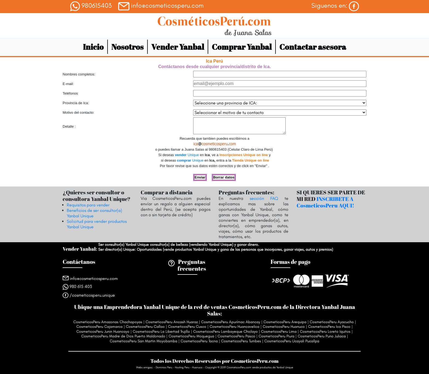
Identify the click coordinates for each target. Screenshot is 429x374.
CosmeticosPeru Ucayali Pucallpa (291, 341)
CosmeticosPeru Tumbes (241, 341)
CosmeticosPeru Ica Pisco (329, 326)
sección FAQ (264, 198)
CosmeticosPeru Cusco (187, 326)
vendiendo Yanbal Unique (211, 244)
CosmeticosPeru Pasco (236, 336)
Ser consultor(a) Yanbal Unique (123, 244)
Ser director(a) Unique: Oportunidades (130, 249)
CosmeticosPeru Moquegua (191, 336)
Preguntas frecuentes (192, 265)
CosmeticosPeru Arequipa (284, 322)
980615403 (91, 6)
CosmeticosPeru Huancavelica (234, 326)
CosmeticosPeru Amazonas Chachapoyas (107, 322)
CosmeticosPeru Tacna (199, 341)
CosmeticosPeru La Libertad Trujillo (161, 331)
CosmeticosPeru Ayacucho (332, 322)
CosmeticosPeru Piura (276, 336)
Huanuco (197, 367)
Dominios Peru (164, 367)
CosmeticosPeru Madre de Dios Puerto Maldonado (123, 336)
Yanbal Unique (284, 367)
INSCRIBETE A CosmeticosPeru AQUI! (325, 202)
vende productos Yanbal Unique (190, 249)
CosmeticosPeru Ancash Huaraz (172, 322)
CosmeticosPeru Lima (279, 331)
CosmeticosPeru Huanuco (284, 326)
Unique (187, 155)
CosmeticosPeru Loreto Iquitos (325, 331)
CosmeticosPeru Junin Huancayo (102, 331)
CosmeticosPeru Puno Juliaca (322, 336)
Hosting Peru (182, 367)
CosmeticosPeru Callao (145, 326)
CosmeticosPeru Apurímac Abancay (230, 322)
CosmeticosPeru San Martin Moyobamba (143, 341)
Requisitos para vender (88, 205)
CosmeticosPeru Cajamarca (99, 326)
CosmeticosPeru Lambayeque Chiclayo (225, 331)
